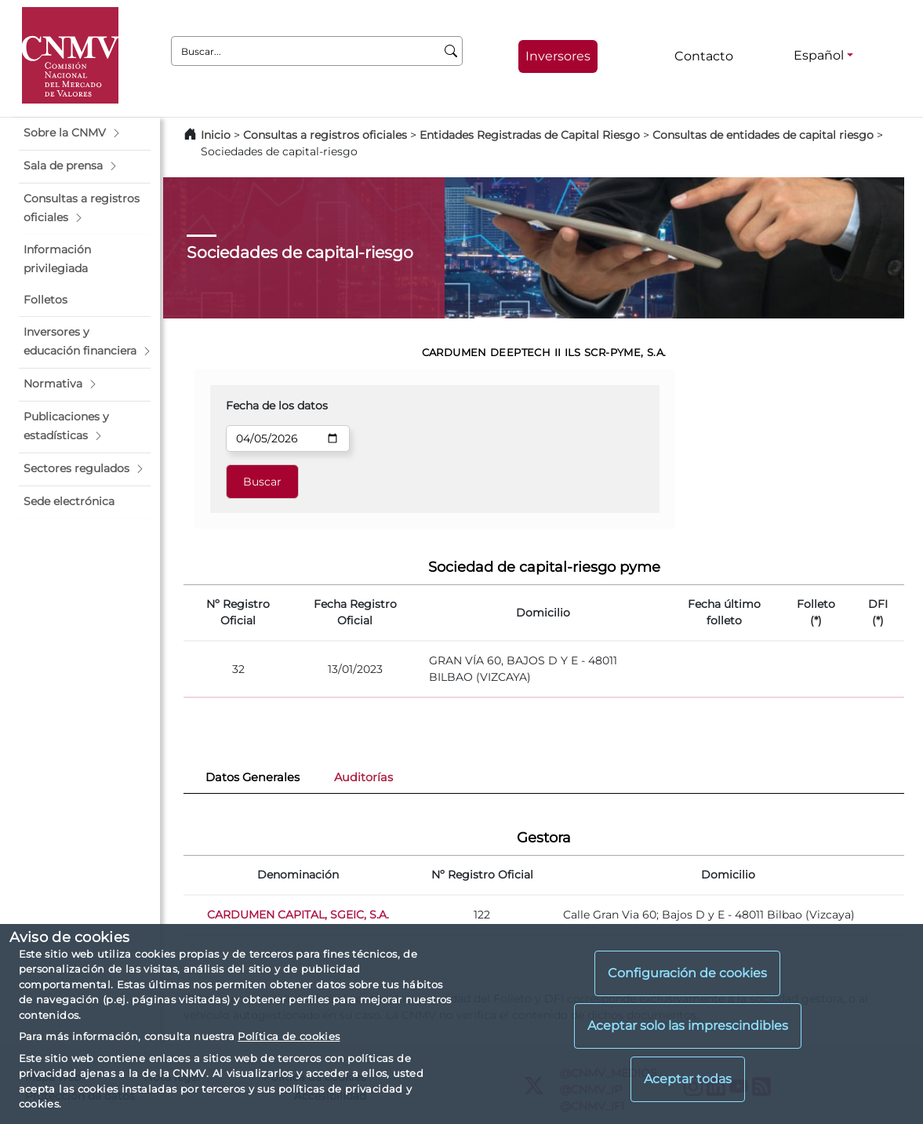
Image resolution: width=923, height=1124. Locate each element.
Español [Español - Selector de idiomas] (819, 55)
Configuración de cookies (687, 973)
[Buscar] (451, 51)
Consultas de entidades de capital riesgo (763, 135)
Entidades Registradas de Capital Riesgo (530, 135)
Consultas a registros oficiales (325, 135)
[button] (85, 133)
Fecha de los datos (277, 405)
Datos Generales (252, 777)
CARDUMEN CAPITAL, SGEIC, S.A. (298, 915)
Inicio (216, 135)
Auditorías (363, 777)
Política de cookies (289, 1036)
